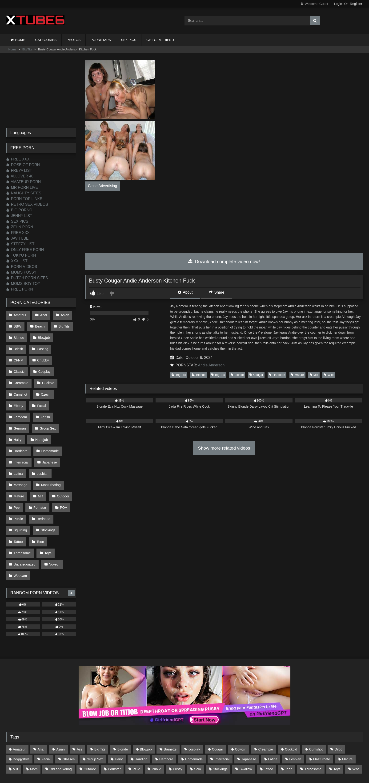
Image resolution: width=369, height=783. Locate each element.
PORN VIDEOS (21, 267)
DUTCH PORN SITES (27, 278)
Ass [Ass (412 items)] (79, 707)
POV (61, 474)
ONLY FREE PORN (25, 250)
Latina (18, 444)
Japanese (48, 434)
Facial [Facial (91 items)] (45, 716)
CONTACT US (154, 762)
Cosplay (19, 364)
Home (12, 49)
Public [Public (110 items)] (156, 726)
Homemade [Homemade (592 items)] (194, 716)
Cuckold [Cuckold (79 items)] (291, 707)
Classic (43, 354)
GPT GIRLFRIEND (160, 40)
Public (18, 484)
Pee (16, 474)
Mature (297, 375)
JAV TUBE (17, 238)
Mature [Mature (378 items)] (347, 716)
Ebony (41, 384)
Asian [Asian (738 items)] (60, 707)
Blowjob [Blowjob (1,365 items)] (146, 707)
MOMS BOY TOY (23, 284)
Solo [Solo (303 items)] (197, 726)
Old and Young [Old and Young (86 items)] (60, 726)
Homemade (49, 424)
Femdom (20, 394)
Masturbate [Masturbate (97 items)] (321, 716)
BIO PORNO (19, 210)
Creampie (46, 364)
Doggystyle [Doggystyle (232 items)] (21, 716)
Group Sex (47, 404)
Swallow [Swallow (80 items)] (246, 726)
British (18, 344)
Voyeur (53, 524)
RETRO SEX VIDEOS (27, 204)
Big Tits (27, 49)
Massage (20, 454)
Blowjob (43, 334)
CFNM (65, 344)
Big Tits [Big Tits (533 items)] (99, 707)
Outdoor (61, 464)
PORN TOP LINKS (24, 199)
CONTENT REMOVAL (208, 762)
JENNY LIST (19, 216)
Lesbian (41, 444)
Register (356, 4)
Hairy (17, 414)
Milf (314, 375)
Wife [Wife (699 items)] (356, 726)
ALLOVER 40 (19, 176)
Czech (18, 384)
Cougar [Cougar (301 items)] (217, 707)
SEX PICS (128, 40)
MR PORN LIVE (22, 187)
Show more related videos (224, 448)
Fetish (44, 394)
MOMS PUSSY (21, 272)
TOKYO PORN (21, 255)
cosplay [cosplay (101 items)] (194, 707)
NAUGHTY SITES (23, 193)
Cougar (256, 375)
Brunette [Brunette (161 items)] (170, 707)
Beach (39, 325)
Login (338, 4)
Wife (329, 375)
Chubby (19, 354)
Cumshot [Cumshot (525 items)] (316, 707)
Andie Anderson (211, 365)
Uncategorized (24, 524)
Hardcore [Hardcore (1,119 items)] (166, 716)
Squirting (20, 494)
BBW (17, 325)
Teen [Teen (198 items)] (288, 726)
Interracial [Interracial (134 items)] (222, 716)
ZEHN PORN (19, 227)
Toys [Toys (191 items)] (337, 726)
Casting (41, 344)
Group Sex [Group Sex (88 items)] (95, 716)
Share (216, 292)
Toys (47, 514)
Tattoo (18, 504)
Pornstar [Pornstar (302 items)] (114, 726)
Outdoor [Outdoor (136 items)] (90, 726)
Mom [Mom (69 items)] (33, 726)
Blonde (199, 375)
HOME (20, 40)
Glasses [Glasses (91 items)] (69, 716)
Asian (63, 314)
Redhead (42, 484)
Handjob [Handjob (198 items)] (141, 716)
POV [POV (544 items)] (136, 726)
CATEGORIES (46, 40)
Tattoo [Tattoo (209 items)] (268, 726)
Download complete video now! (224, 261)
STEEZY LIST (20, 244)
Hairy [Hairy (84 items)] (119, 716)
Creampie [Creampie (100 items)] (265, 707)
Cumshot (45, 374)
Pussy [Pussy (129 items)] (177, 726)
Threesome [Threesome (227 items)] (312, 726)
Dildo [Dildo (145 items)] (338, 707)
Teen (39, 504)
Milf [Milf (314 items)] (15, 726)
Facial (63, 384)
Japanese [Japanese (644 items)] (248, 716)
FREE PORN (19, 289)
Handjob (40, 414)
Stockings (47, 494)
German (19, 404)
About (185, 292)
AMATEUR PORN (23, 182)
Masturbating (50, 454)
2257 (178, 762)
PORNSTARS (101, 40)
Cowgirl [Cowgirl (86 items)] (240, 707)
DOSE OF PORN (23, 165)
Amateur (19, 314)
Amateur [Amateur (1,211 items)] (19, 707)
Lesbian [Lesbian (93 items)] (295, 716)
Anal (42, 314)
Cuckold (19, 374)
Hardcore (277, 375)
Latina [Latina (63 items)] (272, 716)
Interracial (20, 434)
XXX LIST (17, 261)
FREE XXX (18, 159)
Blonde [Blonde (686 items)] (122, 707)
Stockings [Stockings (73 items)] (220, 726)
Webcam (20, 534)
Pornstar (38, 474)
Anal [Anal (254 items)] (40, 707)
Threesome (22, 514)
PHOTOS (73, 40)
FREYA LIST (19, 170)
